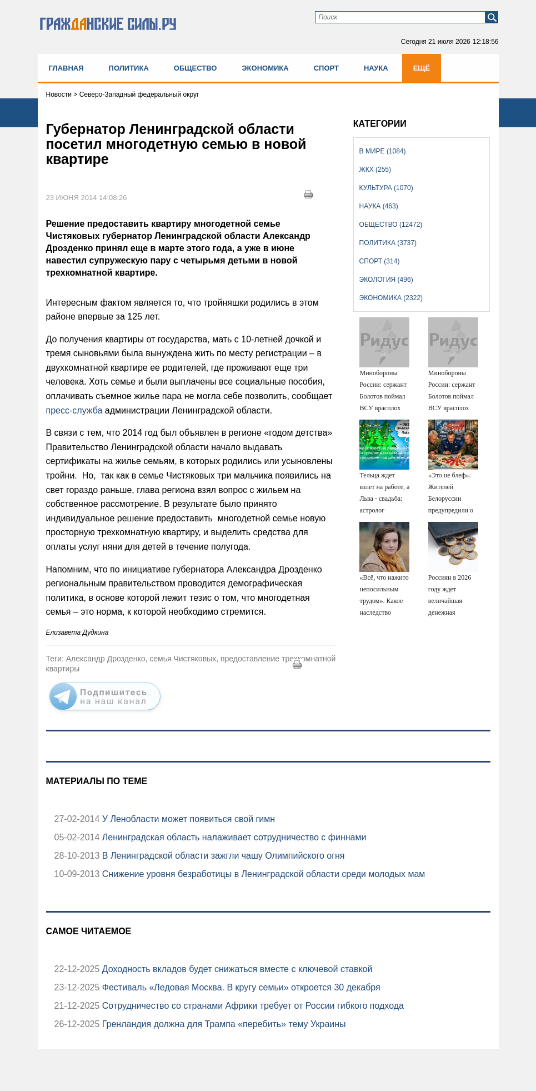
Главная (66, 68)
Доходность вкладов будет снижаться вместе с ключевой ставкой (235, 969)
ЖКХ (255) (375, 169)
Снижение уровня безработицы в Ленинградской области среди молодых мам (262, 874)
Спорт (326, 68)
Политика (129, 68)
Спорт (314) (379, 261)
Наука (376, 68)
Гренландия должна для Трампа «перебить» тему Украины (222, 1024)
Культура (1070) (386, 188)
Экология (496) (386, 279)
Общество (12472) (391, 224)
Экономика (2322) (391, 298)
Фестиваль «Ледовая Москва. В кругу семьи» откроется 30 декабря (239, 987)
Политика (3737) (388, 243)
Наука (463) (378, 206)
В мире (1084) (382, 151)
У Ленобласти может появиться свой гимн (187, 819)
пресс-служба (74, 410)
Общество (195, 68)
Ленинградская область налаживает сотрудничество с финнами (232, 837)
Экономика (265, 68)
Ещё (421, 68)
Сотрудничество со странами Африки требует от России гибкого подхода (251, 1005)
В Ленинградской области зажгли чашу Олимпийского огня (221, 855)
